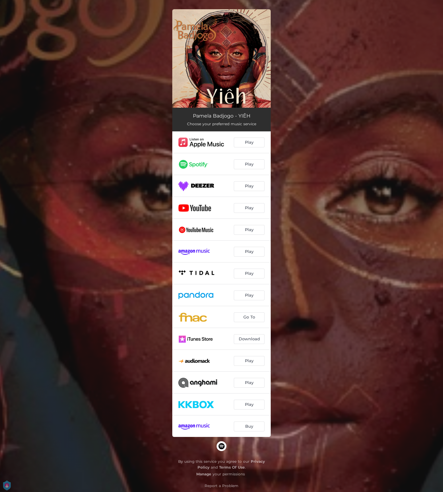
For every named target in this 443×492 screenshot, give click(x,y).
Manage (203, 474)
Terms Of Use (232, 467)
